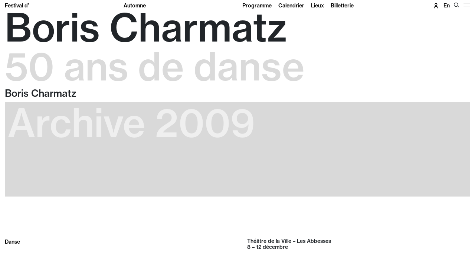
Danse (12, 241)
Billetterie (342, 5)
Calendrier (291, 5)
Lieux (317, 5)
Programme (257, 5)
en (446, 5)
